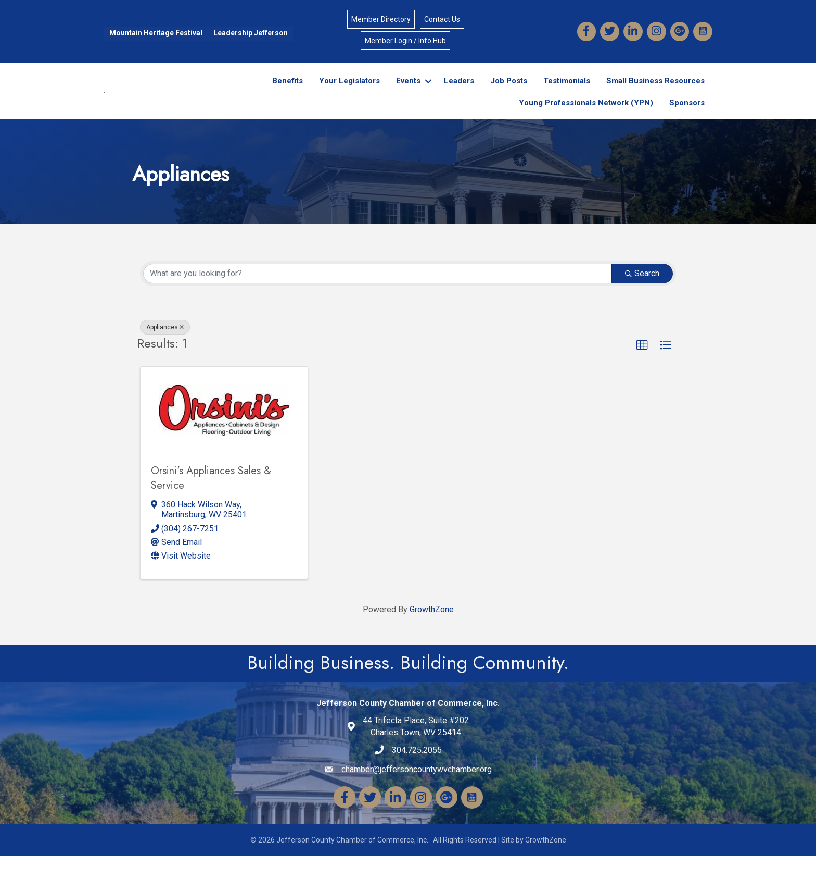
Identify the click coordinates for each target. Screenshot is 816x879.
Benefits (287, 92)
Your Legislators (349, 92)
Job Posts (508, 92)
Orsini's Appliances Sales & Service (211, 501)
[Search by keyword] (377, 296)
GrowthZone (432, 633)
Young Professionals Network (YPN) (586, 114)
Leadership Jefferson (250, 33)
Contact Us (442, 20)
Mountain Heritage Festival (155, 33)
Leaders (459, 92)
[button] (642, 368)
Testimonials (566, 92)
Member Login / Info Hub (405, 41)
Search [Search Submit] (642, 296)
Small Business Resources (655, 92)
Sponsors (687, 114)
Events (408, 92)
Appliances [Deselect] (165, 350)
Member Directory (381, 20)
